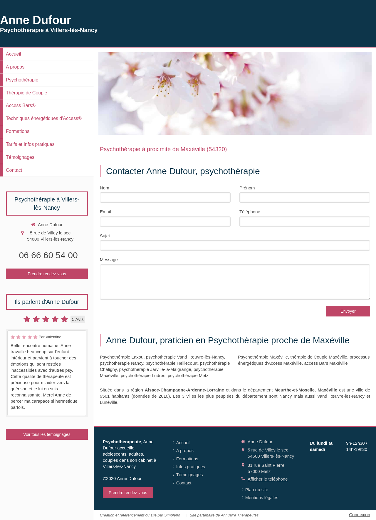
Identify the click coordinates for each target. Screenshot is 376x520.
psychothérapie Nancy (121, 363)
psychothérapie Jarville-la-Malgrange (155, 369)
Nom (104, 187)
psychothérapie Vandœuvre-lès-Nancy (185, 356)
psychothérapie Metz (188, 375)
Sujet (105, 235)
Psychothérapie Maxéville (263, 356)
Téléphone (249, 211)
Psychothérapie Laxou (121, 356)
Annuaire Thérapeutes (240, 515)
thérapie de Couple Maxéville (318, 356)
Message (109, 259)
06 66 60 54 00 (48, 255)
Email (105, 211)
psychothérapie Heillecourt (172, 363)
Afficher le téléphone (268, 478)
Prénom (247, 187)
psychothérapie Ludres (143, 375)
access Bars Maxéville (326, 363)
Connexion (359, 514)
